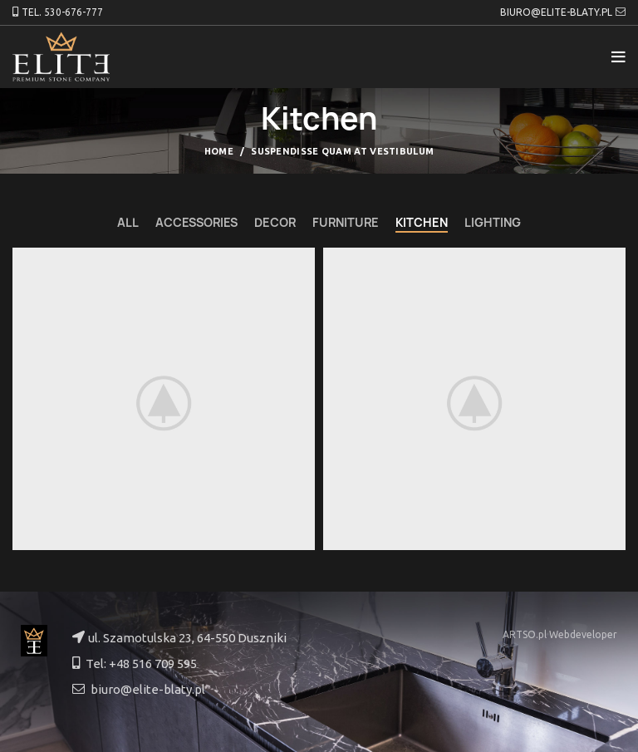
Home (218, 151)
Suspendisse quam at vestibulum (342, 151)
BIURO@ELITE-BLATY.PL (556, 12)
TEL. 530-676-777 (62, 12)
